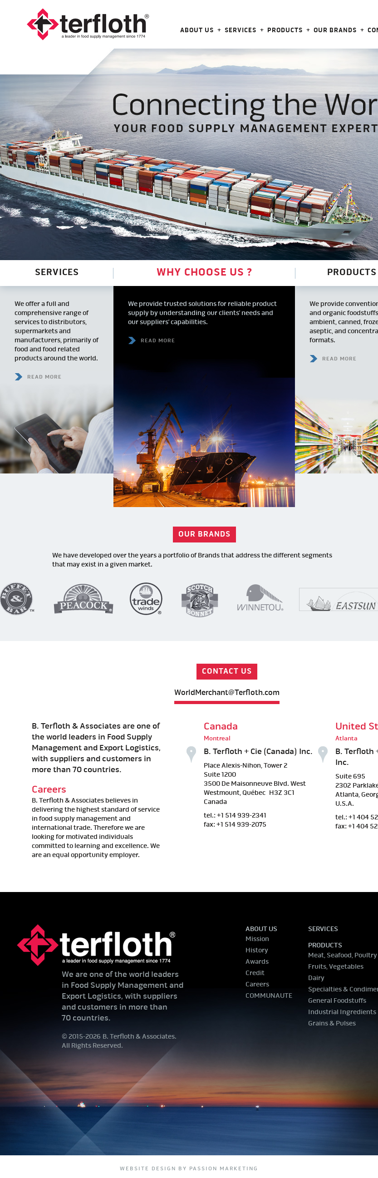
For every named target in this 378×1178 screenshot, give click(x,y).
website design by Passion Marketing (189, 1169)
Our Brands (335, 30)
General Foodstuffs (337, 1001)
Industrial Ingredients (342, 1012)
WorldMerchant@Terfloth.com (227, 693)
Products (285, 30)
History (256, 950)
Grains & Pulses (332, 1023)
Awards (257, 962)
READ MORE (44, 377)
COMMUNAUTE (268, 996)
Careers (49, 790)
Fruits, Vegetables (335, 967)
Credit (255, 973)
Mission (257, 939)
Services (240, 30)
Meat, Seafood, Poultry (342, 955)
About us (197, 30)
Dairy (316, 978)
